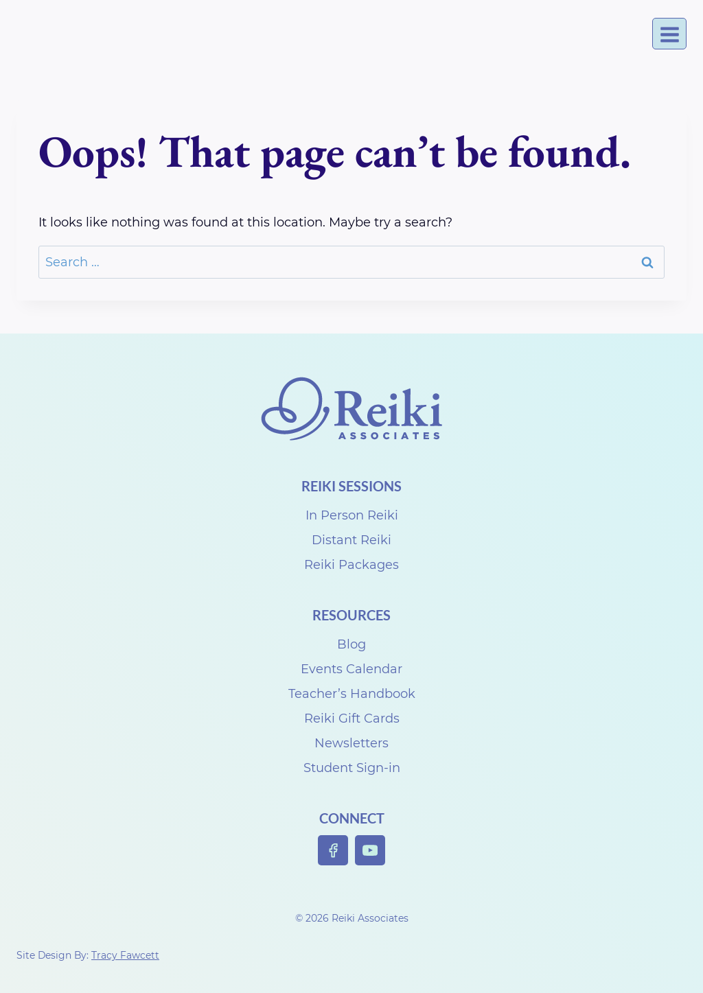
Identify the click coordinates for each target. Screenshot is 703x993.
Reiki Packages (351, 564)
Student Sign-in (351, 767)
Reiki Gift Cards (352, 718)
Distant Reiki (351, 540)
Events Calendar (351, 669)
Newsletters (351, 743)
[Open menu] (669, 34)
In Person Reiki (352, 515)
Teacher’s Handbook (351, 693)
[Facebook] (333, 850)
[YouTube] (370, 850)
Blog (351, 644)
